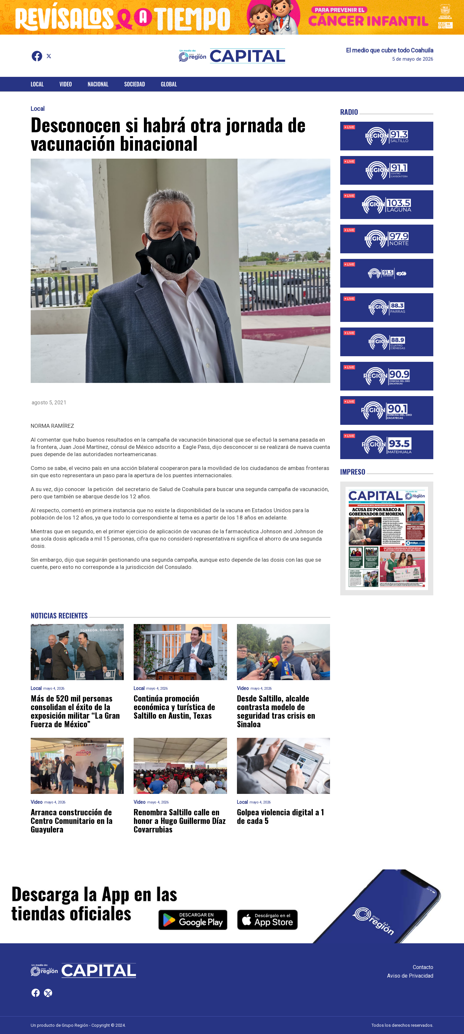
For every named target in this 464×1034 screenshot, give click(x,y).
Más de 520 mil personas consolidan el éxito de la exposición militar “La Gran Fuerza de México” (75, 711)
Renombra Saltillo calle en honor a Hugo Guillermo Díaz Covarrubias (180, 820)
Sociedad (134, 84)
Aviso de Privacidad (410, 976)
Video (65, 84)
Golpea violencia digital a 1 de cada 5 (280, 816)
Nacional (98, 84)
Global (169, 84)
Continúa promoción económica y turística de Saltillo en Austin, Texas (174, 706)
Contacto (423, 967)
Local (37, 84)
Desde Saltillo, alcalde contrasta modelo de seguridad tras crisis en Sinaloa (276, 711)
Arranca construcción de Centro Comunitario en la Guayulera (72, 820)
